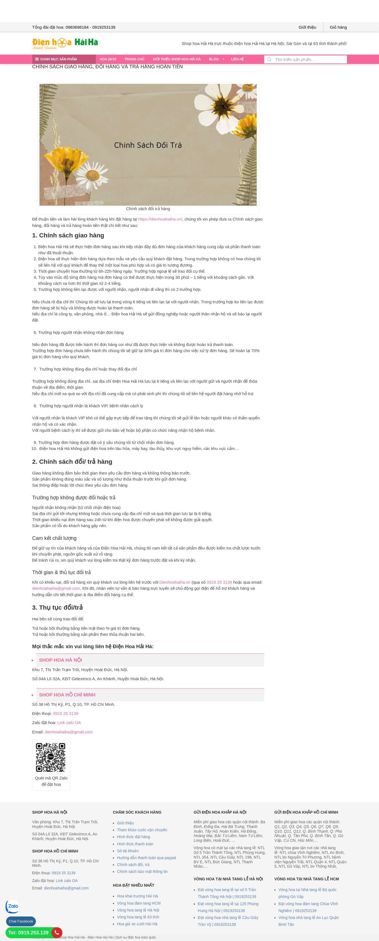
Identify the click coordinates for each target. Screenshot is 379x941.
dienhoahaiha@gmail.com (56, 588)
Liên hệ (237, 59)
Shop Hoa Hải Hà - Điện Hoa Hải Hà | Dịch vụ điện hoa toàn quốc (107, 937)
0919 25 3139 (219, 582)
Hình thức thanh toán (135, 844)
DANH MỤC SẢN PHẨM (59, 59)
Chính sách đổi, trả (133, 864)
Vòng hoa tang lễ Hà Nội (138, 910)
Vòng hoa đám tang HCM (139, 903)
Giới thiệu (307, 27)
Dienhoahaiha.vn (174, 582)
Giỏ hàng (338, 27)
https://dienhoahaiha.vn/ (160, 219)
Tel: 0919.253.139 (28, 932)
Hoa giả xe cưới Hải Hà (137, 924)
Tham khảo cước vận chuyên (142, 830)
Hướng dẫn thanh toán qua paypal (146, 858)
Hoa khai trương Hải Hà (137, 896)
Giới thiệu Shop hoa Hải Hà (177, 59)
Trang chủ (134, 59)
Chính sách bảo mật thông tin (142, 871)
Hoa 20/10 (108, 59)
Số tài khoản (128, 851)
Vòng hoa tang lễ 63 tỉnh (138, 917)
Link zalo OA (69, 722)
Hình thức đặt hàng (133, 837)
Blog (214, 59)
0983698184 (77, 27)
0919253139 (103, 27)
